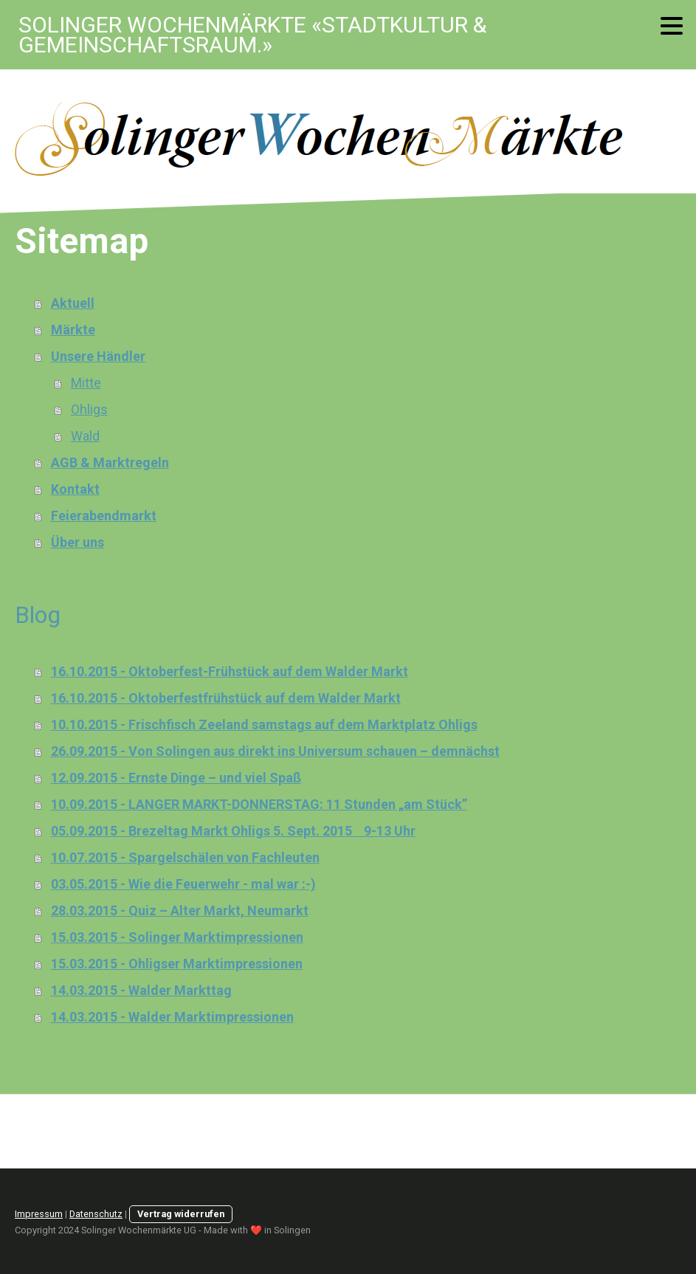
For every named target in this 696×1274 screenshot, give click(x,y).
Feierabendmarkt (103, 515)
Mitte (86, 382)
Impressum (39, 1213)
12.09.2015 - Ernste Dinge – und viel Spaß (176, 777)
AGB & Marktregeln (110, 462)
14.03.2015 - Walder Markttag (141, 990)
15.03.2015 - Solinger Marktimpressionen (177, 937)
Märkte (73, 329)
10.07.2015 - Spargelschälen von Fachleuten (185, 857)
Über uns (77, 542)
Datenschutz (96, 1213)
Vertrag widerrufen (180, 1213)
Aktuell (72, 303)
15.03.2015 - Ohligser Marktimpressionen (177, 963)
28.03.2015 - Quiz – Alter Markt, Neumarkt (180, 910)
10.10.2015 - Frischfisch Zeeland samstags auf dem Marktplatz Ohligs (264, 724)
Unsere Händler (98, 356)
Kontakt (75, 489)
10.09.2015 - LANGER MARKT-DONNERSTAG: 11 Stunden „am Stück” (259, 804)
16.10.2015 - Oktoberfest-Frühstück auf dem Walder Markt (229, 671)
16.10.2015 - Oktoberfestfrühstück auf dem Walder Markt (226, 698)
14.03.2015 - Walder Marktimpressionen (172, 1017)
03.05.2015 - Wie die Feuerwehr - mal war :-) (183, 884)
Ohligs (89, 409)
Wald (85, 436)
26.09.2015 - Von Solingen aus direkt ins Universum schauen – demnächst (275, 751)
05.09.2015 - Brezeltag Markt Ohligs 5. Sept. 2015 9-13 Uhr (233, 831)
